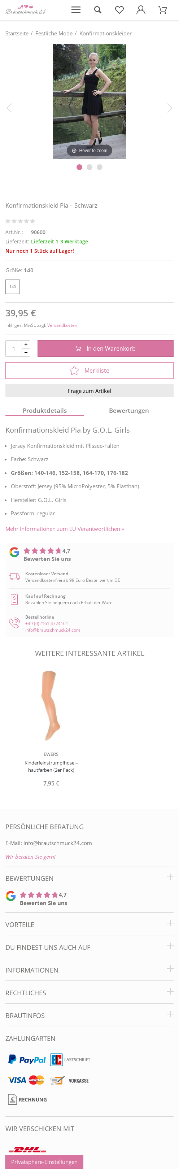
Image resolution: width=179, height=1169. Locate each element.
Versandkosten (62, 325)
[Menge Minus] (26, 352)
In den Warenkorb (105, 348)
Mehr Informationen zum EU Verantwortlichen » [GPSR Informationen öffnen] (64, 528)
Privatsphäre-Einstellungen (44, 1161)
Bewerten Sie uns (47, 558)
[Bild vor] (170, 107)
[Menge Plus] (26, 344)
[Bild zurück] (9, 107)
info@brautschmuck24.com (52, 630)
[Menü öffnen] (76, 10)
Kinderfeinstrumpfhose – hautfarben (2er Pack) (51, 766)
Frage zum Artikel (89, 390)
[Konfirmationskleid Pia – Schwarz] (89, 101)
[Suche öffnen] (97, 10)
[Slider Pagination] (79, 167)
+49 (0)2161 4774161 (46, 623)
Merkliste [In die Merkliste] (89, 370)
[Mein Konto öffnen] (141, 10)
